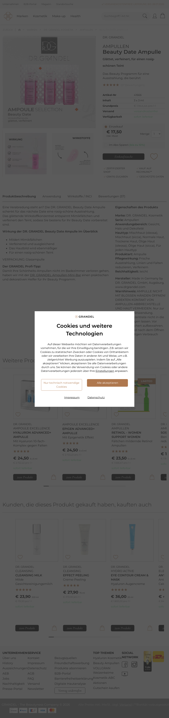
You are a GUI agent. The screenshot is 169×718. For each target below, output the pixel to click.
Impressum (72, 397)
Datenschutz (96, 397)
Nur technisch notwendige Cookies (61, 384)
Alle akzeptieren (107, 382)
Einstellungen (105, 371)
